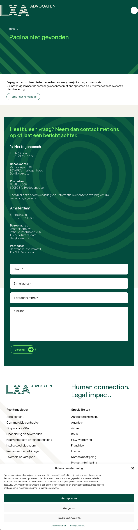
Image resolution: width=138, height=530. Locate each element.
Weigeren (69, 508)
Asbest (75, 428)
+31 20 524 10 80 (25, 218)
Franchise (77, 445)
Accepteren (69, 498)
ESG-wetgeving (81, 439)
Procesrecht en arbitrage (22, 451)
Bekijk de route (21, 173)
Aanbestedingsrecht (84, 417)
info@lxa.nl (22, 153)
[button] (132, 468)
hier (21, 195)
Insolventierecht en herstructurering (29, 439)
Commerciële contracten (23, 422)
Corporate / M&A (17, 428)
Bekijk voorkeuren (69, 518)
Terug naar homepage (23, 96)
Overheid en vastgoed (20, 457)
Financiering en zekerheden (24, 434)
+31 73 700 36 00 (25, 156)
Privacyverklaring (77, 525)
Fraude (75, 451)
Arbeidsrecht (15, 417)
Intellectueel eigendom (21, 445)
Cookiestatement (59, 525)
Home (12, 28)
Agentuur (77, 422)
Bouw (74, 434)
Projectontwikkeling (84, 462)
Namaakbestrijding (83, 457)
